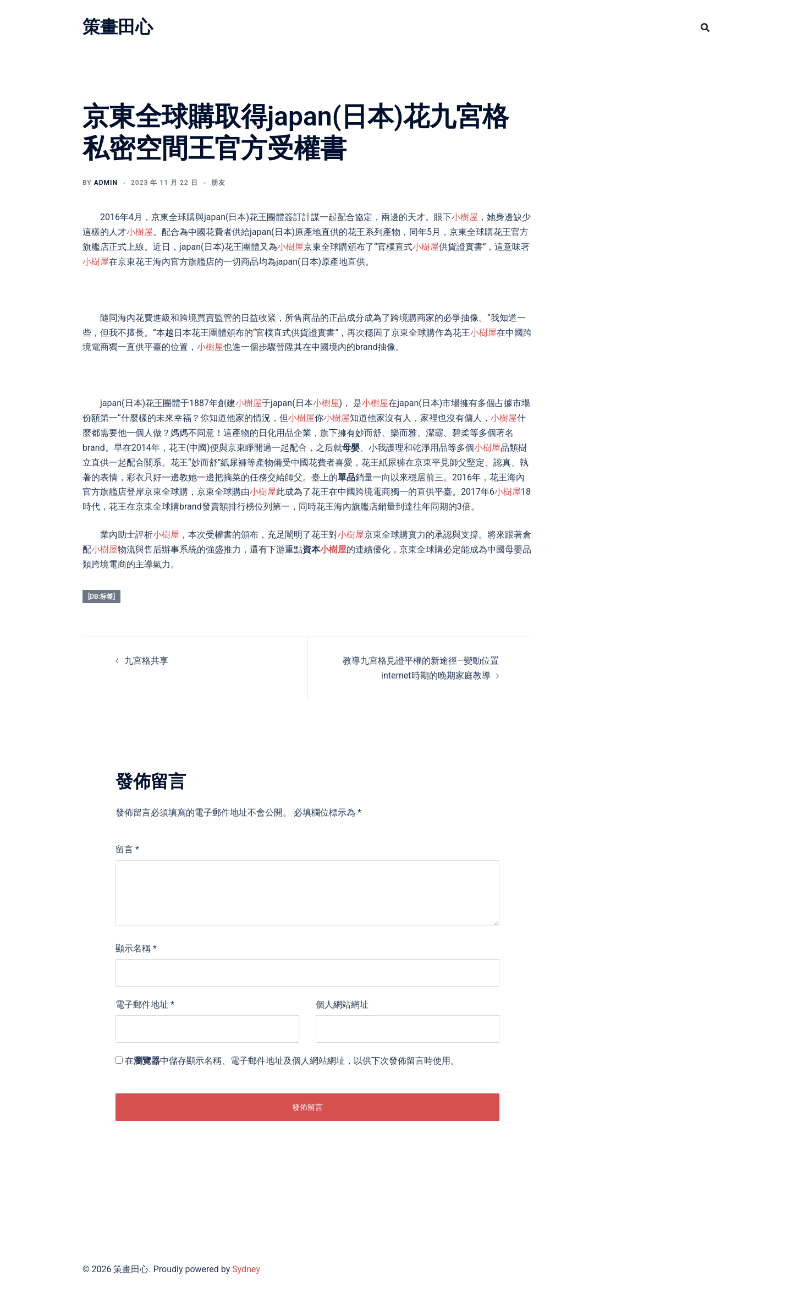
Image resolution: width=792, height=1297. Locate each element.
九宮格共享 (146, 660)
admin (106, 183)
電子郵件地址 (145, 1004)
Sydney (246, 1269)
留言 (127, 849)
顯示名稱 (136, 948)
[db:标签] (101, 596)
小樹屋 (465, 217)
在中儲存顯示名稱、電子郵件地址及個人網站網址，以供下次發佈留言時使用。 (292, 1060)
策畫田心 (117, 27)
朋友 (218, 183)
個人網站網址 (342, 1004)
